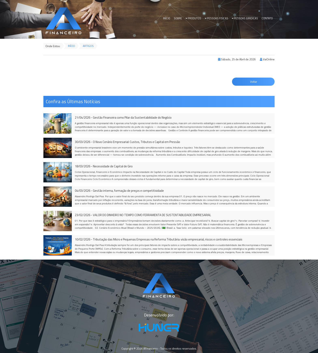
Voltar (253, 81)
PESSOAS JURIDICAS (245, 18)
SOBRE (178, 18)
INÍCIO (166, 18)
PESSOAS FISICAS (216, 18)
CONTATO (267, 18)
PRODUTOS (193, 18)
